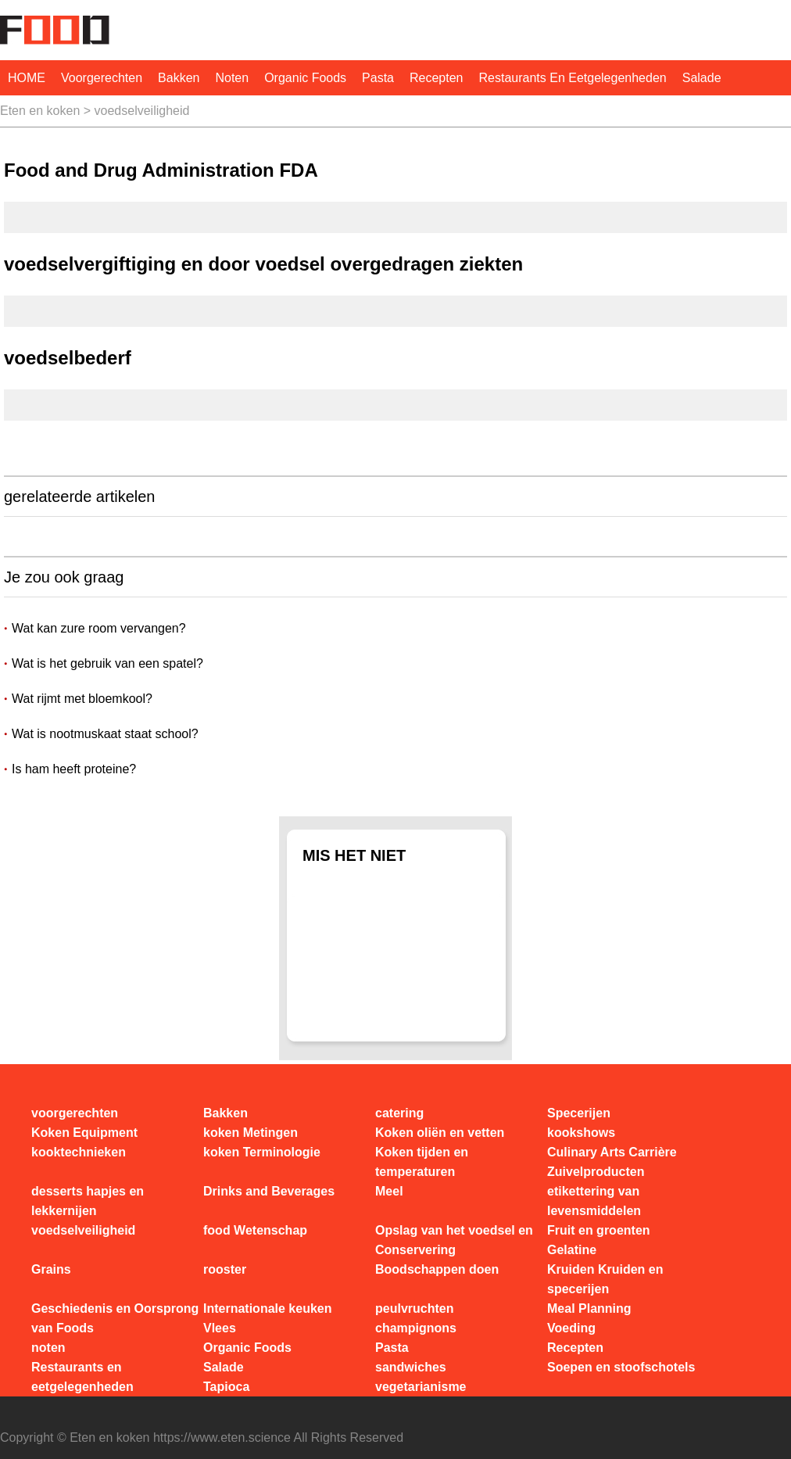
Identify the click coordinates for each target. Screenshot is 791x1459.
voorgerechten (101, 77)
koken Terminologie (261, 1152)
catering (399, 1113)
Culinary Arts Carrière (612, 1152)
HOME (26, 77)
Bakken (178, 77)
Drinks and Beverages (269, 1191)
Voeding (571, 1328)
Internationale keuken (267, 1308)
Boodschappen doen (437, 1269)
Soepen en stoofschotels (621, 1367)
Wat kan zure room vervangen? (99, 628)
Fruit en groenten (598, 1230)
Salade (701, 77)
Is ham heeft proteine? (74, 769)
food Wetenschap (255, 1230)
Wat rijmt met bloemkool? (82, 698)
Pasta (378, 77)
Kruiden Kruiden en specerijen (605, 1279)
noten (232, 77)
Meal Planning (589, 1308)
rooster (224, 1269)
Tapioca (226, 1386)
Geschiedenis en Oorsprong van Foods (115, 1318)
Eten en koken (40, 110)
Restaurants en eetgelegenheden (573, 77)
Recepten (437, 77)
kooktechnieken (78, 1152)
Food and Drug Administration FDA (161, 170)
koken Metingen (250, 1132)
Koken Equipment (84, 1132)
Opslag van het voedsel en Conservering (454, 1240)
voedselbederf (67, 357)
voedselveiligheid (142, 110)
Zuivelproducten (595, 1171)
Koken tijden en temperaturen (421, 1161)
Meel (389, 1191)
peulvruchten (414, 1308)
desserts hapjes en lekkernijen (87, 1201)
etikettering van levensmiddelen (594, 1201)
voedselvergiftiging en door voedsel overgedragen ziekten (263, 263)
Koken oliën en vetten (439, 1132)
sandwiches (410, 1367)
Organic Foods (305, 77)
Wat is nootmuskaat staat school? (105, 733)
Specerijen (578, 1113)
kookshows (581, 1132)
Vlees (219, 1328)
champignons (415, 1328)
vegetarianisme (421, 1386)
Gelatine (571, 1249)
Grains (51, 1269)
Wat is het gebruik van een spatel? (107, 663)
